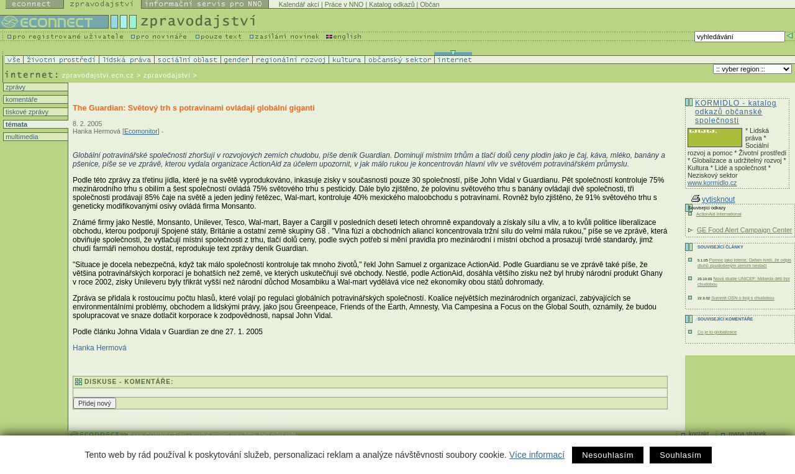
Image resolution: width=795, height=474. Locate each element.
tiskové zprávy (26, 112)
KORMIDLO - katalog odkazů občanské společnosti (735, 112)
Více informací (537, 455)
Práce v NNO (344, 4)
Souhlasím (680, 455)
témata (15, 124)
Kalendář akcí (299, 4)
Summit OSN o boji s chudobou (742, 298)
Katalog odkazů (391, 4)
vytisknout (713, 199)
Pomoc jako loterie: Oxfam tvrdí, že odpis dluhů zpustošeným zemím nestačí (744, 262)
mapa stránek (747, 434)
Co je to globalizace (717, 332)
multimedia (21, 136)
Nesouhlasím (608, 455)
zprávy (14, 87)
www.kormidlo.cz (712, 182)
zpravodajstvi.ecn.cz (98, 75)
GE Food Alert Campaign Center (744, 230)
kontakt (699, 434)
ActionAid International (719, 214)
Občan (429, 4)
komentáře (20, 99)
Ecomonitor (141, 131)
